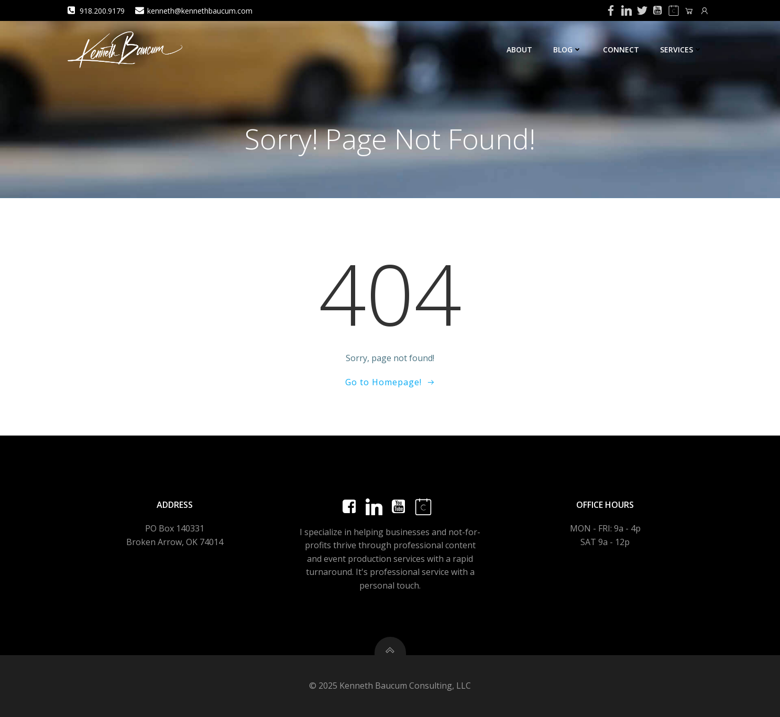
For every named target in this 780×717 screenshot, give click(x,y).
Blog (567, 50)
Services (681, 50)
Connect (621, 50)
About (519, 50)
